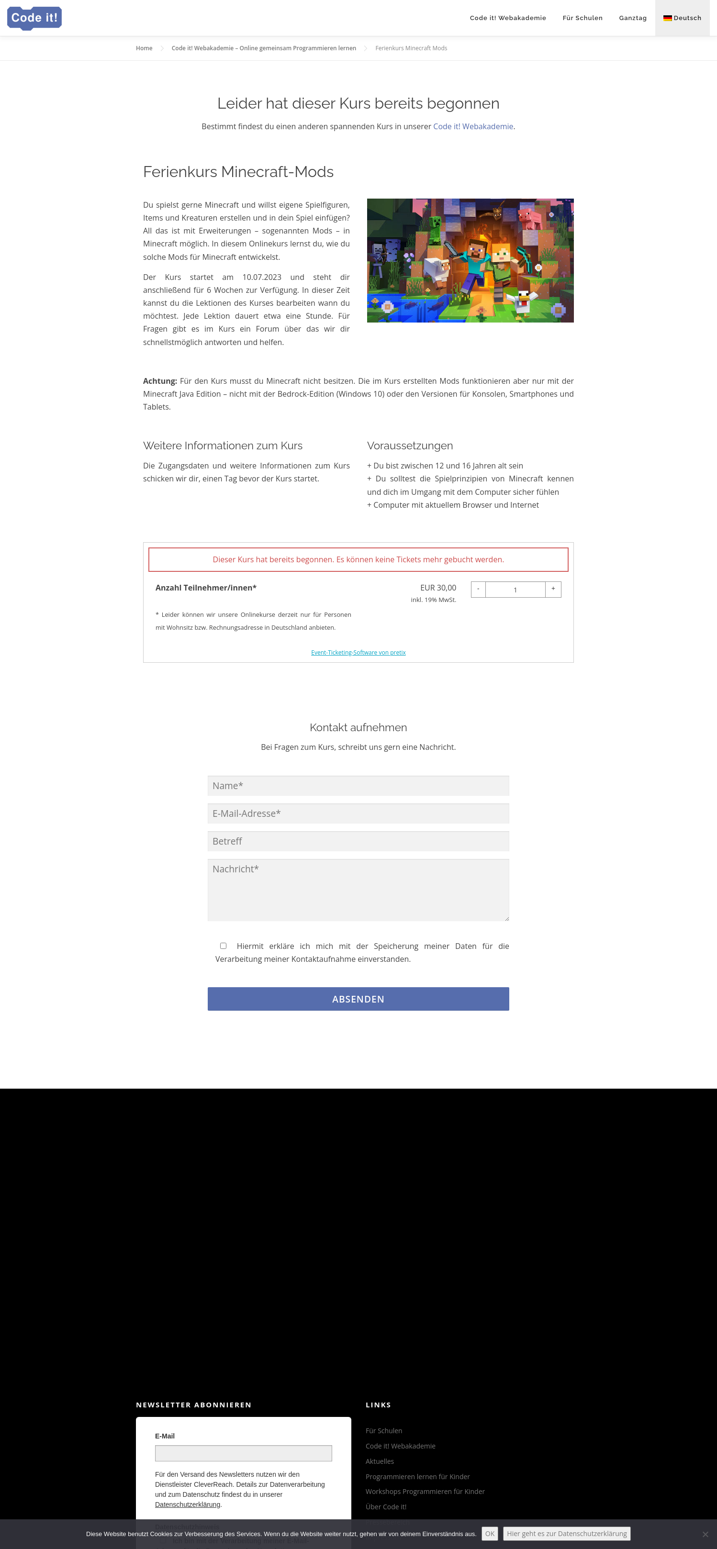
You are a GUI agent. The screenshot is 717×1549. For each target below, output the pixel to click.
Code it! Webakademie (508, 18)
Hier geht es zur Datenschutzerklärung (567, 1533)
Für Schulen (583, 18)
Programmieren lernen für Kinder (418, 1476)
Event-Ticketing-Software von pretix (358, 652)
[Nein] (705, 1534)
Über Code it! (386, 1506)
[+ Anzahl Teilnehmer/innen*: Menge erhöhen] (553, 589)
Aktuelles (380, 1461)
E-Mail (165, 1436)
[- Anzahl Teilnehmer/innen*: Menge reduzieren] (478, 589)
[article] (358, 602)
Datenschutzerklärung (187, 1504)
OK (489, 1533)
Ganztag (633, 18)
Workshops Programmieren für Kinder (425, 1491)
